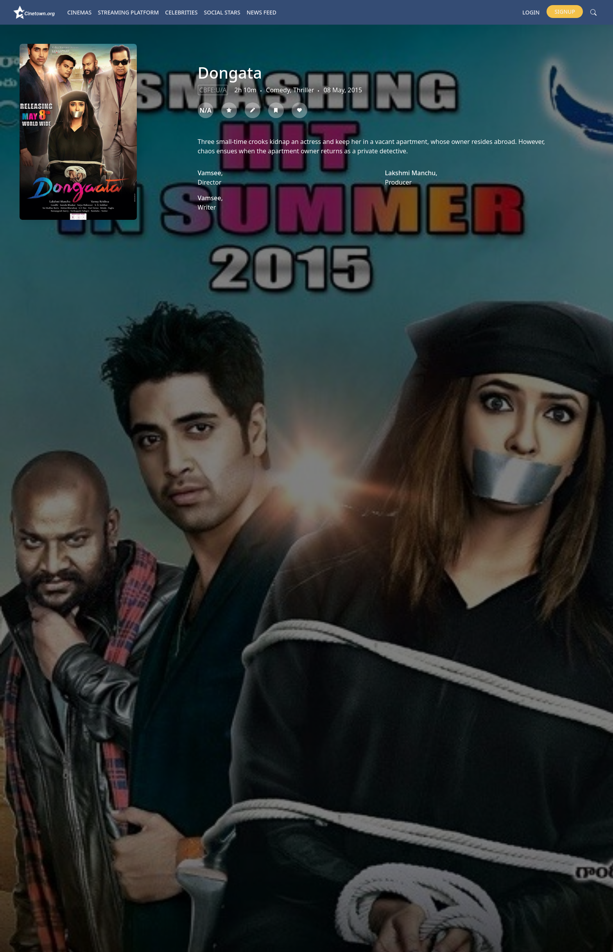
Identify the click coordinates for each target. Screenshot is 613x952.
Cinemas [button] (79, 12)
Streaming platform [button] (128, 12)
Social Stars (222, 12)
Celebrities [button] (181, 12)
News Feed (261, 12)
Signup (564, 11)
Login (531, 12)
